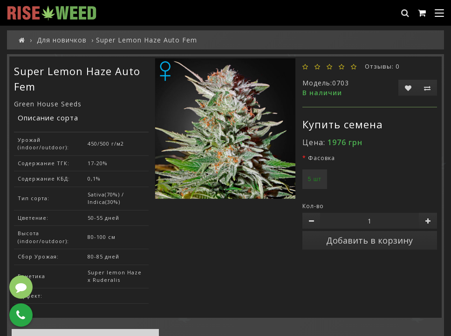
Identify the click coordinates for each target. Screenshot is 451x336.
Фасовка (321, 158)
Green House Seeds (48, 103)
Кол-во (313, 206)
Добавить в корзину (369, 240)
